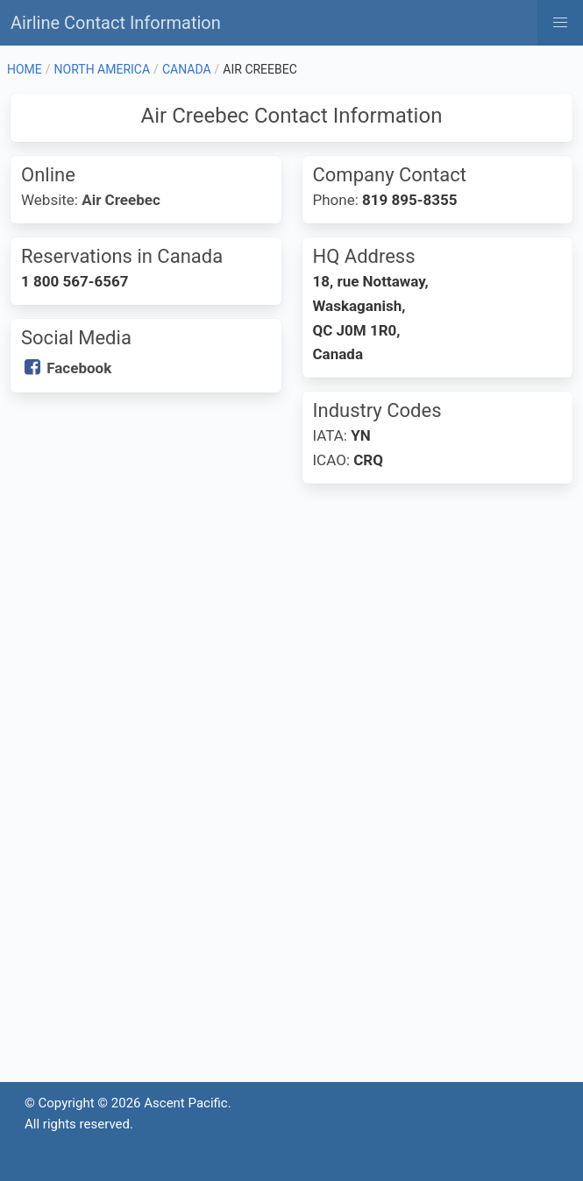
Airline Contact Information (116, 22)
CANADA (186, 69)
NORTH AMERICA (102, 69)
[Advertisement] (291, 637)
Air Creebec (121, 200)
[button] (560, 23)
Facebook (78, 368)
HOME (24, 69)
